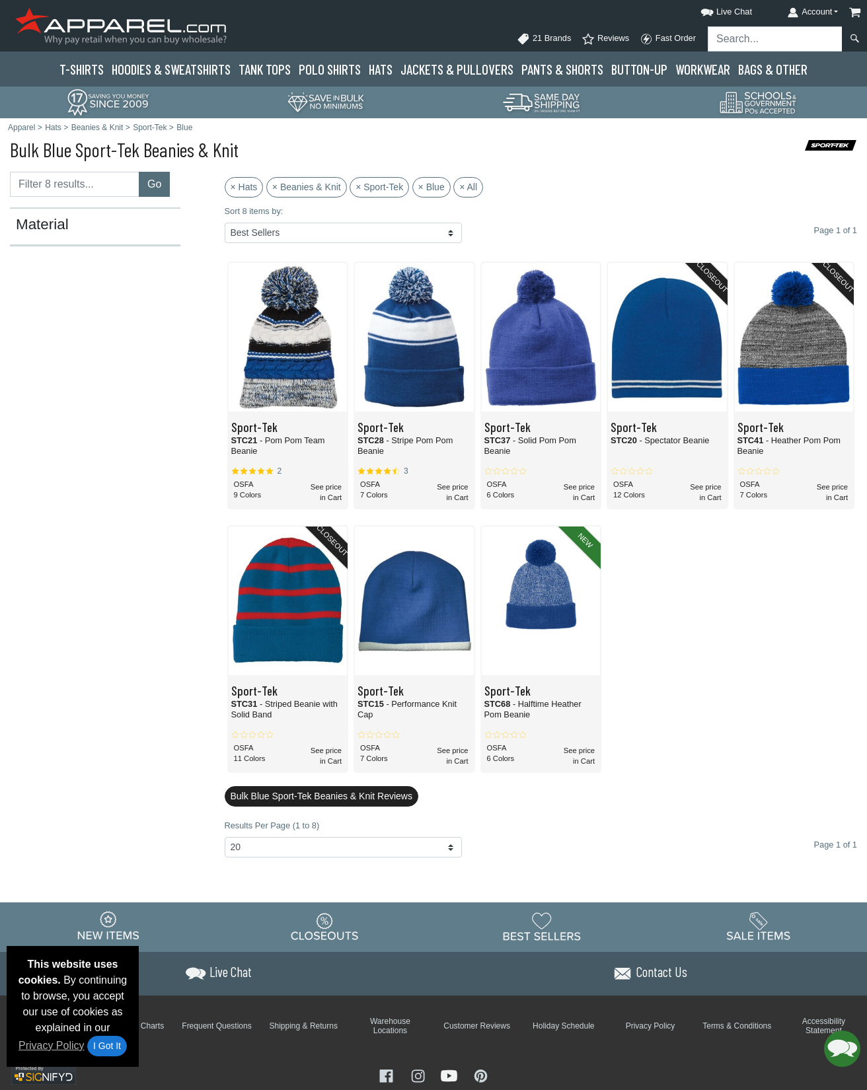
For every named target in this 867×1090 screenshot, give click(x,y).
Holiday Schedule (563, 1026)
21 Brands (544, 39)
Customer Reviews (476, 1026)
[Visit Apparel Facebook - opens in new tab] (388, 1074)
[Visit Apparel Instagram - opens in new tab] (419, 1074)
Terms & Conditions (736, 1026)
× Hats (244, 187)
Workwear (702, 69)
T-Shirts (81, 69)
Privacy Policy (52, 1045)
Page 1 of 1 (835, 845)
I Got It (107, 1045)
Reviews (605, 39)
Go (154, 184)
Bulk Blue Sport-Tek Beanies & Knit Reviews (321, 796)
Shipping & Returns (304, 1026)
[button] (714, 9)
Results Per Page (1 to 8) (272, 825)
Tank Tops (265, 69)
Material (42, 224)
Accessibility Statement (823, 1026)
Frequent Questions (216, 1026)
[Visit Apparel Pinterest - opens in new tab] (481, 1074)
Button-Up (639, 69)
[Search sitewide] (775, 39)
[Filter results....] (74, 184)
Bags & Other (773, 69)
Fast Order (668, 39)
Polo (330, 69)
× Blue (431, 187)
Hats (381, 69)
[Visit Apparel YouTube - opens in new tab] (451, 1074)
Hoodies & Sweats (171, 69)
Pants (562, 69)
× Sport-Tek (379, 187)
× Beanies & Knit (306, 187)
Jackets (456, 69)
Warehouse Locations (390, 1026)
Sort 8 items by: (254, 211)
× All (468, 187)
